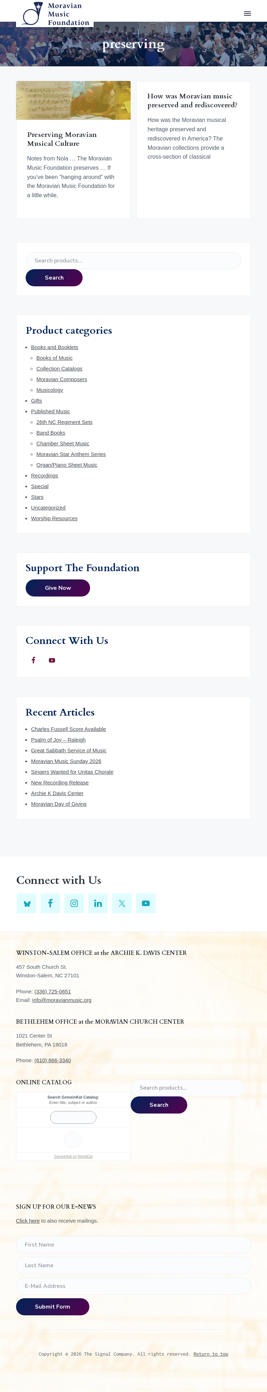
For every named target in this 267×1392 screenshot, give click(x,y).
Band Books (50, 433)
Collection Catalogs (59, 368)
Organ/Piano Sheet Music (66, 465)
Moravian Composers (61, 379)
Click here (28, 1221)
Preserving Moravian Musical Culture (62, 139)
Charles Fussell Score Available (68, 729)
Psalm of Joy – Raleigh (58, 740)
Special (39, 486)
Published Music (50, 411)
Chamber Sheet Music (62, 443)
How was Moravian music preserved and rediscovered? (192, 100)
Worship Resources (54, 518)
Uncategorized (48, 508)
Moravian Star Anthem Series (71, 454)
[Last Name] (133, 1265)
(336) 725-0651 (53, 991)
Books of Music (54, 358)
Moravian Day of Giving (59, 804)
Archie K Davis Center (57, 793)
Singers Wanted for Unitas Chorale (72, 772)
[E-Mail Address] (133, 1286)
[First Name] (133, 1244)
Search (54, 278)
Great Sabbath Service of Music (68, 750)
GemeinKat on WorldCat (73, 1156)
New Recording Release (60, 782)
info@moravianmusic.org (61, 1000)
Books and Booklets (54, 347)
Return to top (211, 1354)
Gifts (36, 401)
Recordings (44, 475)
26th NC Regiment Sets (64, 422)
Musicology (49, 390)
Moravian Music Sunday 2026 (66, 761)
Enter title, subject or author (73, 1102)
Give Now (58, 588)
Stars (37, 497)
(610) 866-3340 (53, 1060)
